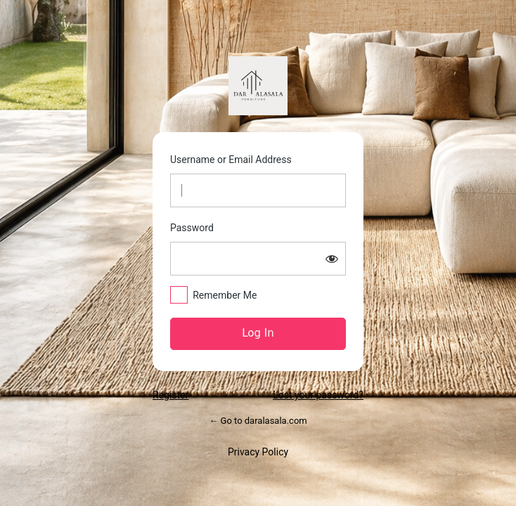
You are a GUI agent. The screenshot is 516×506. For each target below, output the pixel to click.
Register (170, 395)
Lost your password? (318, 395)
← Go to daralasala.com (258, 420)
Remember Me (225, 295)
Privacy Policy (258, 452)
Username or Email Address (231, 159)
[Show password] (332, 258)
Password (192, 227)
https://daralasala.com (258, 85)
